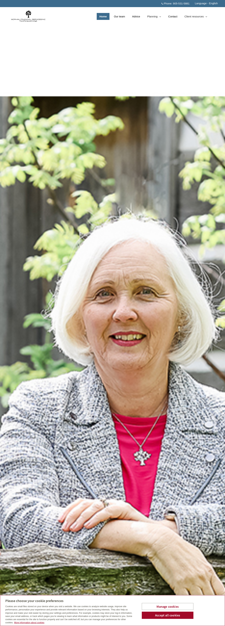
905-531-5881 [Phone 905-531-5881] (181, 3)
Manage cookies (168, 606)
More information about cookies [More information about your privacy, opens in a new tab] (29, 622)
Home (103, 16)
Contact (172, 16)
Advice (136, 16)
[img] (112, 313)
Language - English (206, 3)
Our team (119, 16)
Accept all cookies (167, 615)
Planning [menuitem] (154, 17)
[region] (112, 610)
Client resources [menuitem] (195, 17)
